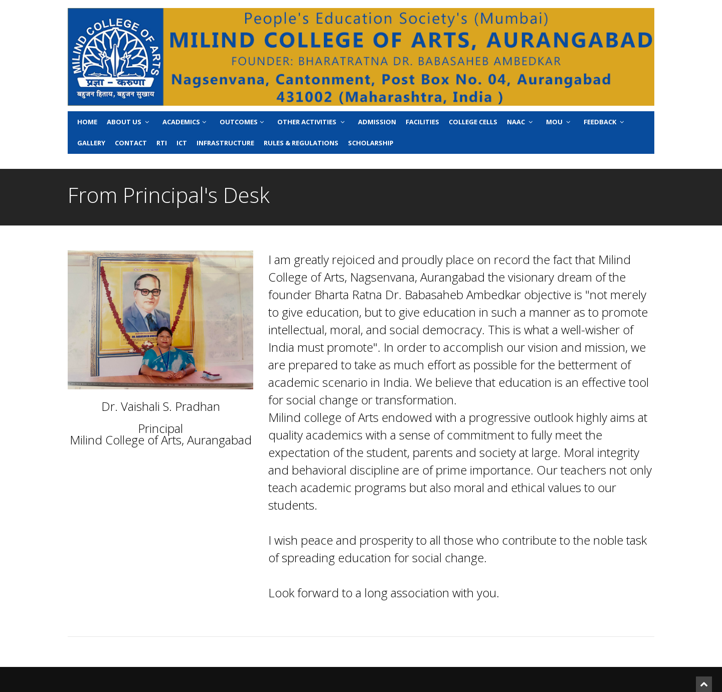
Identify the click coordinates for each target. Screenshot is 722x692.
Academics (185, 121)
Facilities (422, 121)
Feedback (605, 121)
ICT (181, 142)
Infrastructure (225, 142)
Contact (131, 142)
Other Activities (311, 121)
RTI (161, 142)
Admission (377, 121)
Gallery (91, 142)
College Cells (473, 121)
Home (87, 121)
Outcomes (243, 121)
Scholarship (371, 142)
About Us (129, 121)
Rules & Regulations (301, 142)
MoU (559, 121)
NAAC (520, 121)
